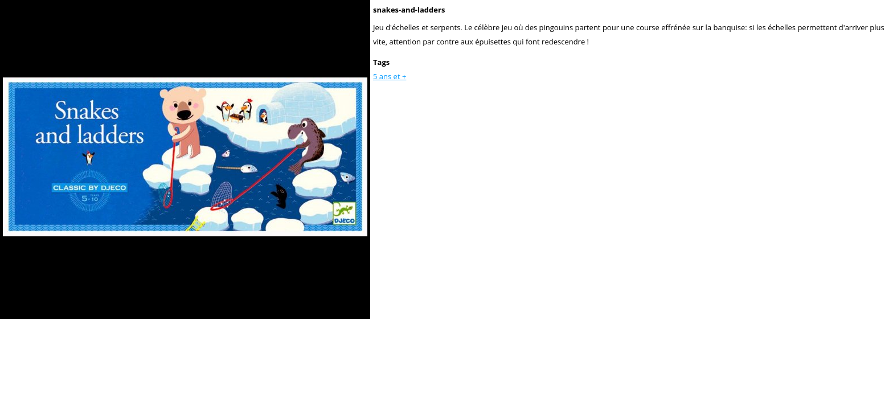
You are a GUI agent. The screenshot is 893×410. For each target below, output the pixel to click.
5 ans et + (389, 76)
